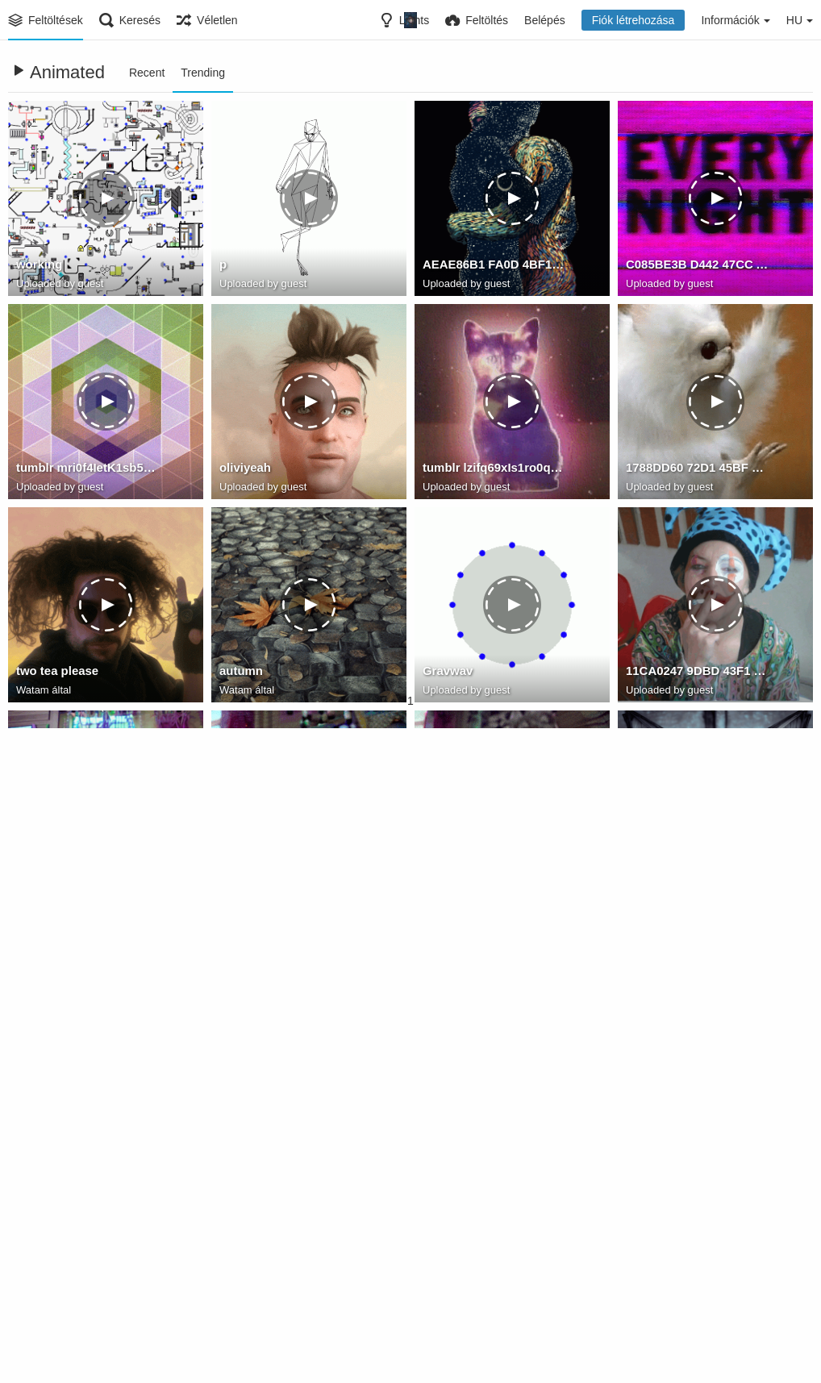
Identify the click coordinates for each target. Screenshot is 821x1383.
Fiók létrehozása (633, 20)
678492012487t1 (59, 1283)
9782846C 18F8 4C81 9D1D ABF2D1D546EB (291, 1079)
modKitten (653, 876)
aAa (229, 1283)
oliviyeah (243, 470)
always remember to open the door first (697, 1079)
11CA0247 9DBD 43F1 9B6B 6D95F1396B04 (697, 673)
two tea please (55, 673)
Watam (32, 691)
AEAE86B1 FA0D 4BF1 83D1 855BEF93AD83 (494, 266)
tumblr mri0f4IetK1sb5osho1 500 (88, 470)
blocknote (449, 1283)
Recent (147, 72)
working (38, 266)
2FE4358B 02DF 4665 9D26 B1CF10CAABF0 (88, 876)
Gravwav (446, 673)
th (428, 1079)
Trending (203, 72)
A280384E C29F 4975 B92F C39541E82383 (291, 876)
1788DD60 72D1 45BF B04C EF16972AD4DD (697, 470)
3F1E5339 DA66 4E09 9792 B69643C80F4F (494, 876)
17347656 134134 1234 (75, 1079)
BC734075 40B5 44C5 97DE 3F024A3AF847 (697, 1283)
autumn (239, 673)
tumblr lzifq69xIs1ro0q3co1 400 (494, 470)
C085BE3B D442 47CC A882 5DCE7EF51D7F (697, 266)
